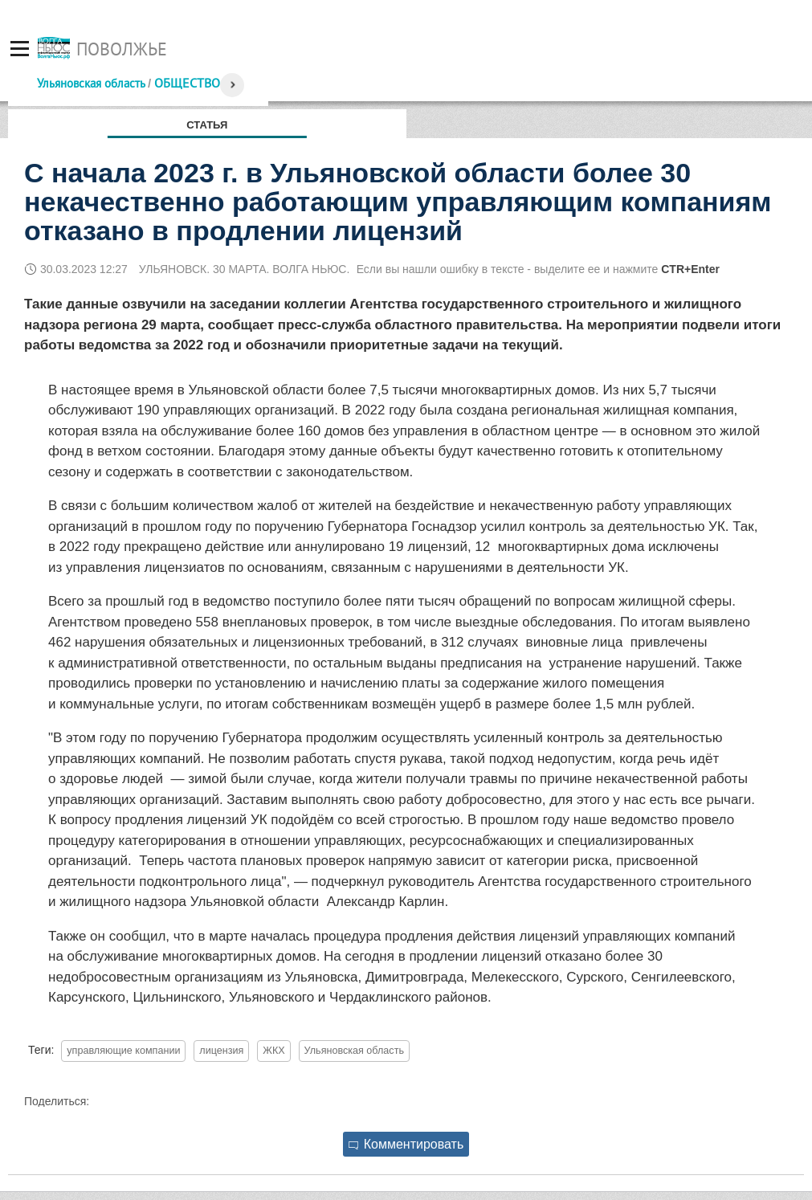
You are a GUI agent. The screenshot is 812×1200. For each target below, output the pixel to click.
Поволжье (121, 49)
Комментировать (406, 1144)
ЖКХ (273, 1050)
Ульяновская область (91, 83)
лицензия (221, 1050)
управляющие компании (123, 1050)
